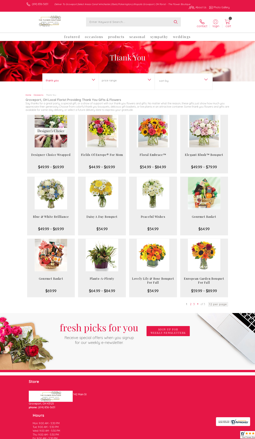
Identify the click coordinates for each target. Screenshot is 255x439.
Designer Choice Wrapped (51, 152)
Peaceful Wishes (153, 214)
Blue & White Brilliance (51, 214)
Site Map (221, 435)
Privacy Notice (177, 435)
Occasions (38, 92)
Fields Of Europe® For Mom (102, 152)
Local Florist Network (200, 435)
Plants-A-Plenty (102, 276)
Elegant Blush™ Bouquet (204, 152)
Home (28, 92)
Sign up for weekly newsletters (168, 329)
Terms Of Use (158, 435)
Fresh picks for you (99, 331)
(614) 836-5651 (40, 4)
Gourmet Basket (204, 214)
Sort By (163, 78)
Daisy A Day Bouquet (102, 214)
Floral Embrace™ (153, 152)
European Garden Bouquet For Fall (204, 278)
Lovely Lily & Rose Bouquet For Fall (153, 278)
